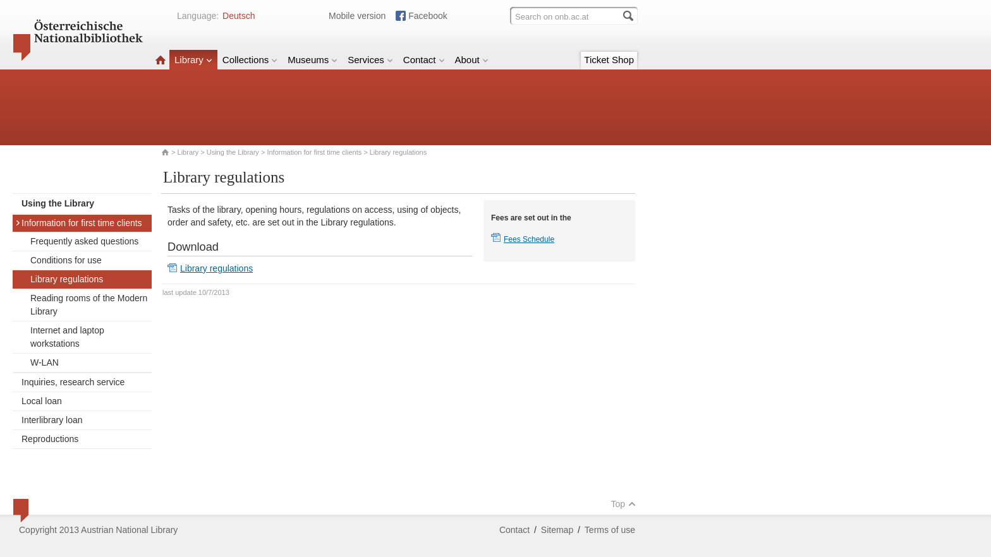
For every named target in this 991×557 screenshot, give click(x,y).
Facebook (427, 16)
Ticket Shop (609, 59)
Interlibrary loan (52, 420)
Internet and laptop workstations (67, 337)
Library (193, 59)
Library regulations (66, 279)
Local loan (41, 401)
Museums (312, 59)
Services (370, 59)
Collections (249, 59)
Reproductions (49, 439)
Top (623, 504)
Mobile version (357, 16)
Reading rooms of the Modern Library (88, 304)
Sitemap (557, 530)
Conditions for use (66, 260)
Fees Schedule (529, 239)
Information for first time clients (314, 152)
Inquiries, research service (73, 382)
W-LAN (44, 362)
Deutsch (238, 16)
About (472, 59)
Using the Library (233, 152)
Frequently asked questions (84, 241)
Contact (424, 59)
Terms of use (610, 530)
